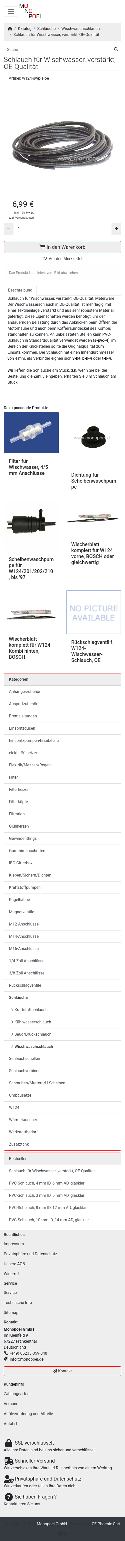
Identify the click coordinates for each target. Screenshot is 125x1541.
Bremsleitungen (23, 716)
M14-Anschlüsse (24, 936)
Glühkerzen (19, 826)
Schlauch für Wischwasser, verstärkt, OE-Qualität (57, 34)
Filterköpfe (18, 801)
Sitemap (11, 1312)
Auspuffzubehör (23, 703)
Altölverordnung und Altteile (28, 1413)
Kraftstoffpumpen (24, 887)
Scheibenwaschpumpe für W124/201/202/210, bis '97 (31, 568)
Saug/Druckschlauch (31, 1034)
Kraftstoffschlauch (29, 1009)
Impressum (14, 1243)
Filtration (17, 814)
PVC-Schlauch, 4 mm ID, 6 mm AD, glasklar (46, 1183)
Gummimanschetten (27, 850)
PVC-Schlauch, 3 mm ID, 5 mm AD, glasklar (46, 1195)
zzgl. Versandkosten (21, 217)
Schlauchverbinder (25, 1070)
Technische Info (18, 1302)
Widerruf (11, 1273)
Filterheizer (19, 789)
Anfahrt (10, 1423)
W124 (14, 1107)
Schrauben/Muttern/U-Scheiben (37, 1083)
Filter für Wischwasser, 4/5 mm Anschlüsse (28, 467)
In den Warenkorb (62, 247)
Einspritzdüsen (22, 728)
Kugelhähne (19, 899)
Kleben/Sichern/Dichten (30, 875)
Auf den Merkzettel (62, 258)
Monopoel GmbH (52, 1524)
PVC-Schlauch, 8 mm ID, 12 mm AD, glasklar (48, 1207)
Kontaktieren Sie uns (22, 1504)
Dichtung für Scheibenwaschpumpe (93, 481)
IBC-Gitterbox (20, 863)
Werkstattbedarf (23, 1132)
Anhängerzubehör (24, 691)
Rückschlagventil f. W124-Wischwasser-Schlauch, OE (92, 651)
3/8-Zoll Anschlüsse (26, 973)
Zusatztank (19, 1144)
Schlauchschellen (24, 1058)
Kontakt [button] (62, 1371)
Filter (13, 777)
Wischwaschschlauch (80, 28)
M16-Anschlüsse (24, 948)
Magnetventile (21, 912)
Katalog (25, 28)
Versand (11, 1403)
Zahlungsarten (17, 1393)
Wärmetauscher (23, 1119)
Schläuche (46, 28)
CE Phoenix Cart (106, 1524)
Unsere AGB (14, 1263)
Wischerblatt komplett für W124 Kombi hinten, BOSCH (29, 648)
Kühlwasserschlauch (31, 1022)
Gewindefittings (23, 838)
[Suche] (57, 49)
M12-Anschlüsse (24, 924)
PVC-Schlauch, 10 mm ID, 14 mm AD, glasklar (49, 1220)
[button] (62, 138)
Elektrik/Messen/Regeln (30, 765)
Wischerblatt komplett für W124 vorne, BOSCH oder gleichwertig (92, 553)
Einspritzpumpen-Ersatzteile (34, 740)
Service (10, 1292)
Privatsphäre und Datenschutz (30, 1253)
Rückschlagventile (25, 985)
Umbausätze (20, 1095)
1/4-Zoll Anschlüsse (26, 960)
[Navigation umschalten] (11, 11)
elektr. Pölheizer (23, 752)
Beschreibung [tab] (20, 290)
